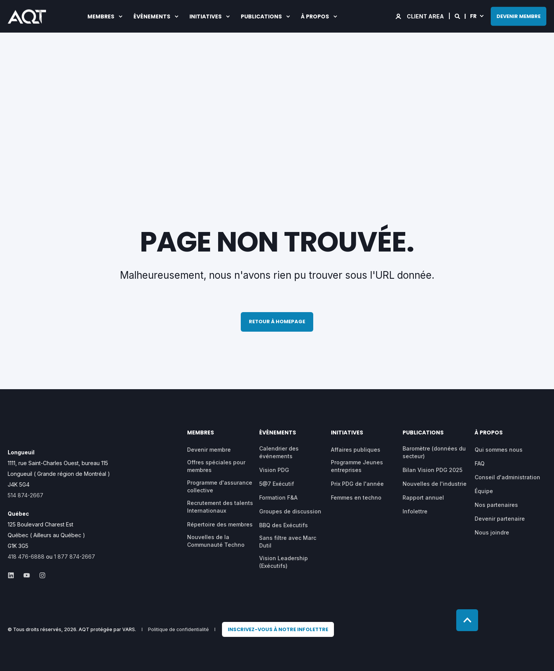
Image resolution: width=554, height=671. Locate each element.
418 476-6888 (26, 556)
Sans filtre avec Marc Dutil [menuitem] (287, 541)
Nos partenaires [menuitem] (496, 505)
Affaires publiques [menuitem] (355, 449)
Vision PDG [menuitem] (274, 470)
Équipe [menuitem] (484, 491)
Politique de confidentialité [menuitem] (178, 629)
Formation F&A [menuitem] (278, 497)
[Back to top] (467, 620)
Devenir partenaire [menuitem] (500, 518)
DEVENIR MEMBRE (518, 16)
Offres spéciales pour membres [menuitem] (216, 466)
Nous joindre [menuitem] (492, 532)
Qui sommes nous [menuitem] (499, 449)
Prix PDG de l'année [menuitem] (357, 483)
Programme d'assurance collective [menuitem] (219, 486)
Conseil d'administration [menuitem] (507, 477)
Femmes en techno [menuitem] (356, 497)
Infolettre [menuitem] (415, 511)
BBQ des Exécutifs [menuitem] (283, 525)
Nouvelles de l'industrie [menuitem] (435, 483)
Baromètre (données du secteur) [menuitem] (434, 452)
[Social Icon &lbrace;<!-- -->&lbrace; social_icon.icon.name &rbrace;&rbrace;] (13, 575)
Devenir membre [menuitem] (209, 449)
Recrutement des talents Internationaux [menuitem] (220, 507)
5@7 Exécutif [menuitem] (276, 483)
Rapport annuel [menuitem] (423, 497)
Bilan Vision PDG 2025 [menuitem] (432, 470)
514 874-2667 (25, 495)
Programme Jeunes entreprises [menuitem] (357, 466)
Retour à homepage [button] (277, 321)
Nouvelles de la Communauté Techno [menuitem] (216, 541)
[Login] (420, 15)
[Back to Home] (27, 18)
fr (473, 16)
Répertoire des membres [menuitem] (220, 524)
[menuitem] (278, 630)
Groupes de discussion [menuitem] (290, 511)
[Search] (458, 15)
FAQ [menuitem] (480, 463)
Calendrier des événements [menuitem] (279, 452)
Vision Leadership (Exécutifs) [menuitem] (283, 562)
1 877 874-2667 (74, 556)
